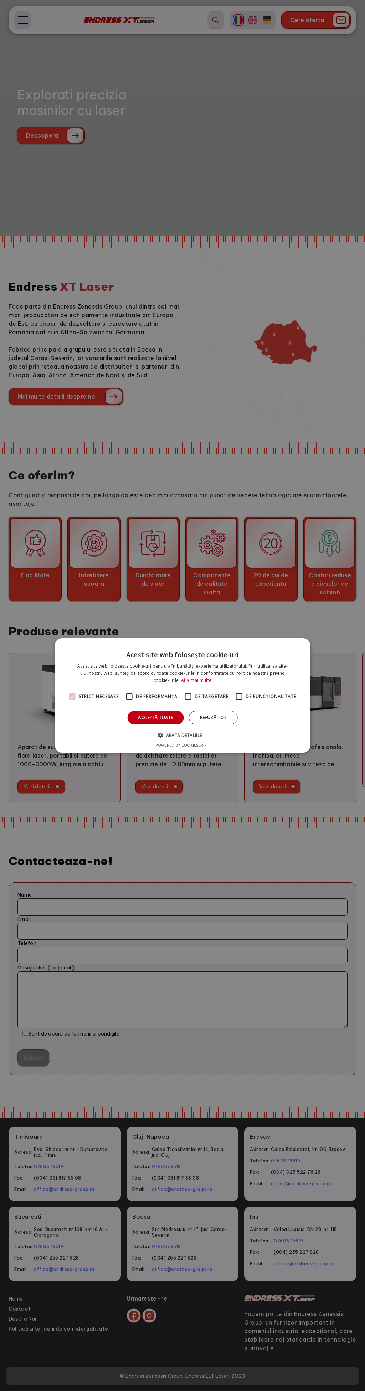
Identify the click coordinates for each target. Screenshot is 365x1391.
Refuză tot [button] (213, 717)
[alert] (182, 695)
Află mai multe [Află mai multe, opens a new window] (196, 680)
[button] (182, 735)
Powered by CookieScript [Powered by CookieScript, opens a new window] (182, 745)
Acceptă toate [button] (155, 717)
